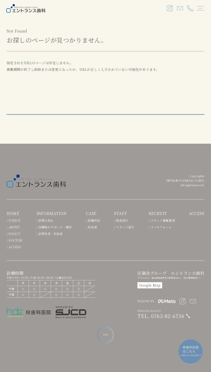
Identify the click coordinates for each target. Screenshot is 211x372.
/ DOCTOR (14, 240)
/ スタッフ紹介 (124, 227)
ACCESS (196, 213)
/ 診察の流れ (45, 220)
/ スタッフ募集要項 (161, 220)
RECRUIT (157, 213)
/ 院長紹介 (121, 220)
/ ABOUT (13, 227)
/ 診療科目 (93, 220)
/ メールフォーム (159, 227)
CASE (91, 213)
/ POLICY (13, 234)
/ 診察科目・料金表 (49, 234)
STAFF (120, 213)
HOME (13, 213)
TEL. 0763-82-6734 (160, 315)
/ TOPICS (13, 220)
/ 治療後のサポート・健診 (54, 227)
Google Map (150, 285)
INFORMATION (51, 213)
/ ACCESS (14, 247)
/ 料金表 (91, 227)
